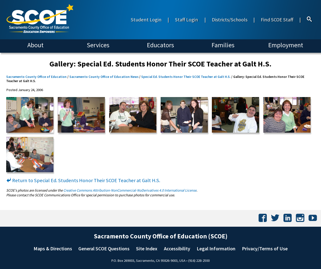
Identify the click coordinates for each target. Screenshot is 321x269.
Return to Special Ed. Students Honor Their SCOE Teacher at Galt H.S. (83, 180)
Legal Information (216, 248)
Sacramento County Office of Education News (103, 77)
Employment (285, 45)
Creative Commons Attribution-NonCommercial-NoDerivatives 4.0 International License (129, 190)
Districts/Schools (229, 19)
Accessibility (177, 248)
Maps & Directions (53, 248)
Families (223, 45)
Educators (160, 45)
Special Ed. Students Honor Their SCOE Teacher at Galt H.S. (185, 77)
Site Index (146, 248)
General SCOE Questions (104, 248)
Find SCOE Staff (277, 19)
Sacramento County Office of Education (36, 77)
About (35, 45)
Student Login (146, 19)
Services (98, 45)
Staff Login (186, 19)
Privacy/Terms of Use (265, 248)
